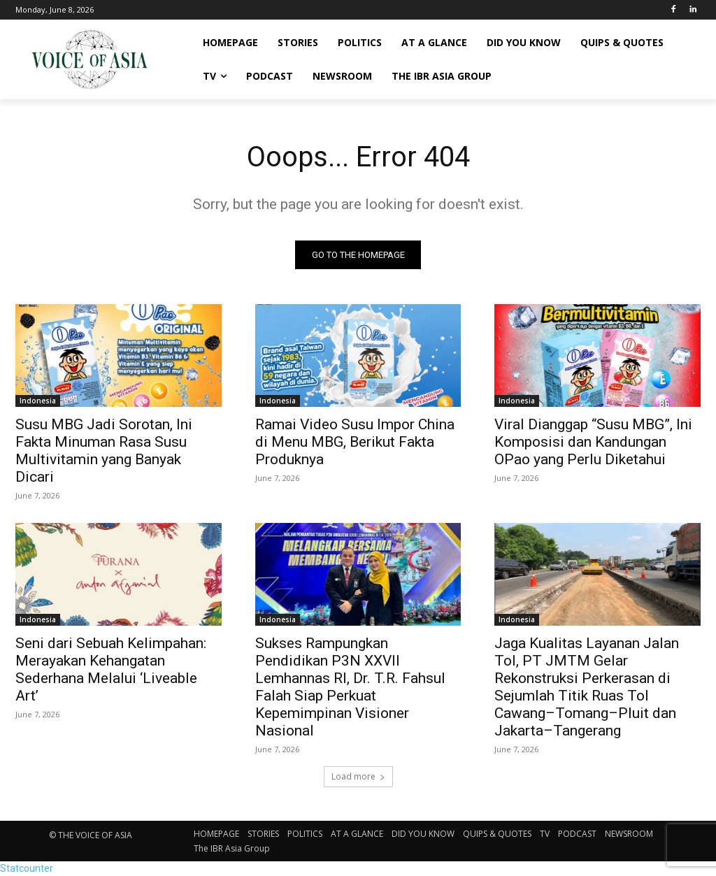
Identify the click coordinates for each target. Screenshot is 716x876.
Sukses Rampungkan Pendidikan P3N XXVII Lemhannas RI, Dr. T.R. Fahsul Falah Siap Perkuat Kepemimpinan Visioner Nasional (350, 688)
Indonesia (38, 401)
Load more (358, 776)
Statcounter (26, 868)
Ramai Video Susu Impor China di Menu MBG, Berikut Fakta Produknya (354, 442)
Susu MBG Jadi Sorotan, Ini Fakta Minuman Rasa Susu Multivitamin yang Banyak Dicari (103, 451)
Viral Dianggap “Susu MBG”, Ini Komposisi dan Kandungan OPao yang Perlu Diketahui (593, 442)
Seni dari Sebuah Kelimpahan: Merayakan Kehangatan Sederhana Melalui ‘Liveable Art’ (110, 670)
